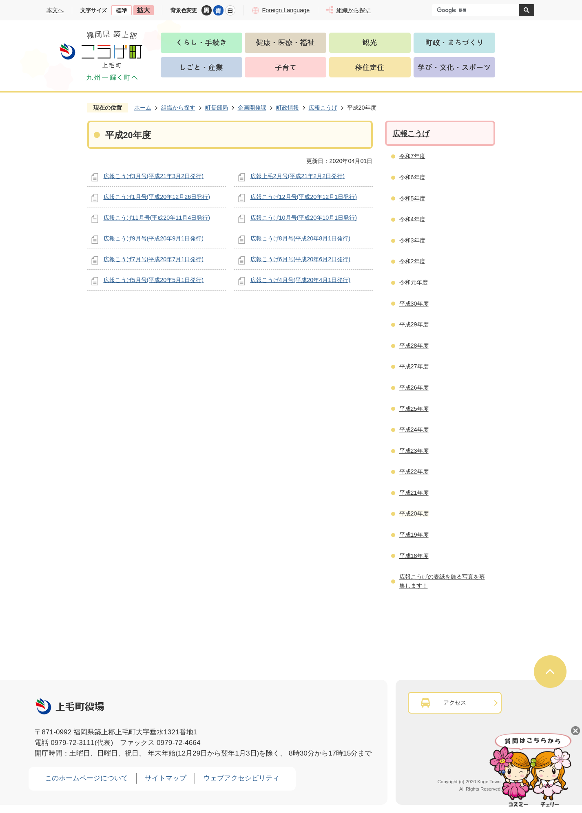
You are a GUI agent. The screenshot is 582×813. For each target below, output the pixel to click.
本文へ (55, 10)
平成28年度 (414, 345)
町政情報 (287, 107)
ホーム (142, 107)
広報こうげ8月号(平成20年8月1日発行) (300, 238)
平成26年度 (414, 387)
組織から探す (178, 107)
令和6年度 (412, 177)
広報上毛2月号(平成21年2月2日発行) (297, 176)
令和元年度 (413, 282)
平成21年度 (414, 492)
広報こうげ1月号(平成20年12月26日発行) (157, 197)
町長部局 (216, 107)
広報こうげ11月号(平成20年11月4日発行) (157, 217)
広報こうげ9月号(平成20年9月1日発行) (154, 238)
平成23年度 (414, 450)
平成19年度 (414, 534)
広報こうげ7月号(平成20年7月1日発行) (154, 259)
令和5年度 (412, 198)
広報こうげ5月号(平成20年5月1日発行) (154, 280)
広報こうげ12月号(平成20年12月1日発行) (303, 197)
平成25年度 (414, 408)
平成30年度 (414, 303)
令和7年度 (412, 156)
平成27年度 (414, 366)
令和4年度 (412, 219)
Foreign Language (286, 10)
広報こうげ (323, 107)
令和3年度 (412, 240)
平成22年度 (414, 471)
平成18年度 (414, 556)
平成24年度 (414, 429)
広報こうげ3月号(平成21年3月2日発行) (154, 176)
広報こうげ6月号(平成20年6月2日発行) (300, 259)
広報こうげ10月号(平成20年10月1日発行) (303, 217)
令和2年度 (412, 261)
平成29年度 (414, 324)
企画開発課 (252, 107)
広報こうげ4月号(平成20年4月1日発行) (300, 280)
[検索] (477, 10)
